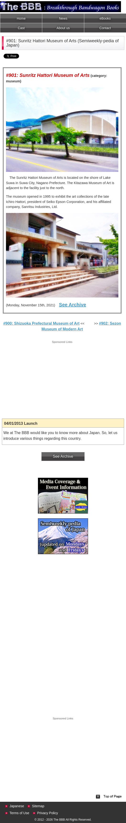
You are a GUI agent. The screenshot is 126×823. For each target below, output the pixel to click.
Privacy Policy (47, 813)
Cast (21, 28)
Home (21, 18)
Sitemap (38, 806)
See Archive (72, 304)
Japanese (17, 806)
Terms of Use (19, 813)
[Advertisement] (62, 378)
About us (63, 28)
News (63, 18)
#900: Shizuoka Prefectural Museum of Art (41, 323)
